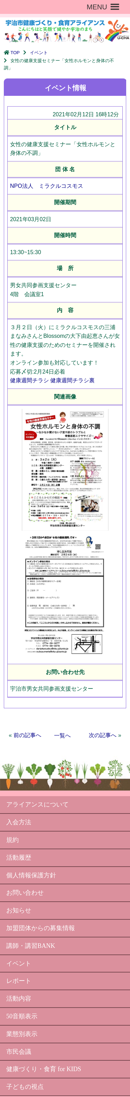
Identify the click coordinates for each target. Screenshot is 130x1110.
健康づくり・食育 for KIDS (43, 1069)
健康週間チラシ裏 (72, 380)
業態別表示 (21, 1033)
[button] (97, 7)
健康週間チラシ (29, 380)
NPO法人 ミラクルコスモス (46, 186)
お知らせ (18, 910)
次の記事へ (102, 735)
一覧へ (62, 735)
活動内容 (18, 998)
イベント (39, 52)
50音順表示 (21, 1016)
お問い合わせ (25, 892)
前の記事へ (27, 735)
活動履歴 (18, 857)
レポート (18, 980)
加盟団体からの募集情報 (40, 928)
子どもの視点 (25, 1086)
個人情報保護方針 (31, 875)
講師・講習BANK (30, 945)
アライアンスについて (37, 804)
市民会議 (18, 1051)
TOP (15, 52)
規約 (12, 839)
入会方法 (18, 822)
